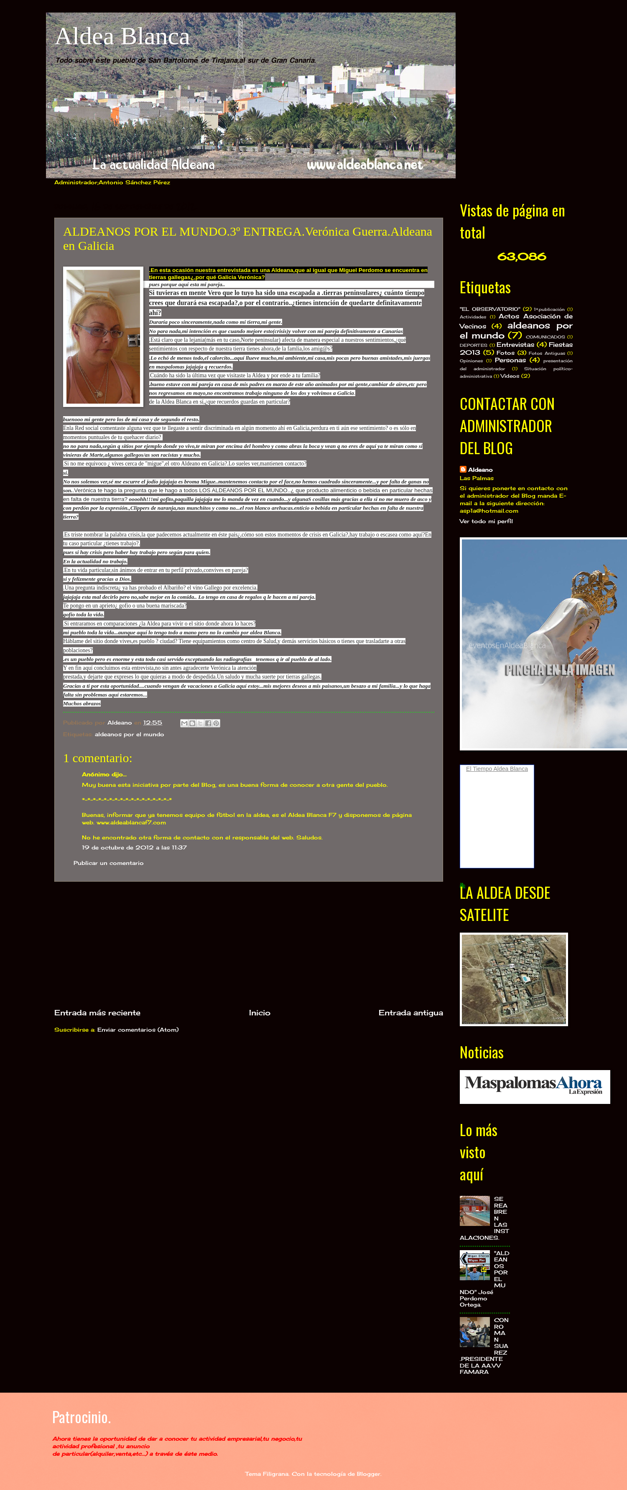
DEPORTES (473, 345)
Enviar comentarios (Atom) (137, 1029)
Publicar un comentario (109, 862)
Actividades (473, 316)
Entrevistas (515, 344)
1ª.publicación (549, 309)
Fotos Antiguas (547, 353)
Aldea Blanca (122, 36)
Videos (510, 376)
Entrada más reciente (97, 1012)
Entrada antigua (411, 1012)
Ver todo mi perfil (486, 521)
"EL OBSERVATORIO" (490, 309)
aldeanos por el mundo (129, 734)
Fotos (506, 352)
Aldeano (480, 469)
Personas (510, 360)
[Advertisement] (248, 944)
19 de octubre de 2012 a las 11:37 (134, 847)
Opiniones (471, 360)
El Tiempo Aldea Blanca (497, 768)
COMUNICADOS (545, 336)
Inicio (259, 1012)
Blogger (368, 1473)
